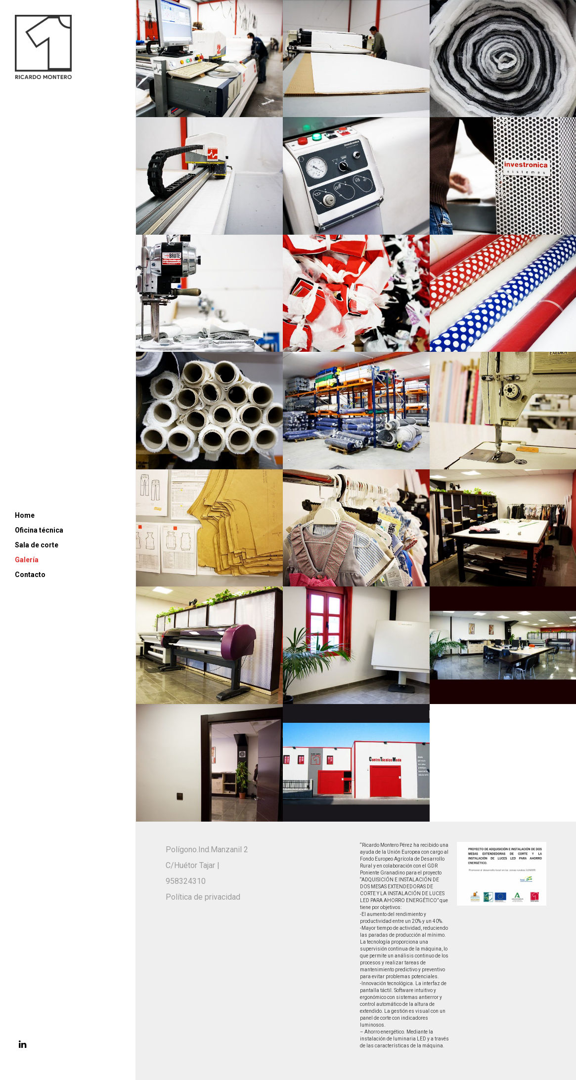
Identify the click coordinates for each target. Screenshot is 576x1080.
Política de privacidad (203, 897)
